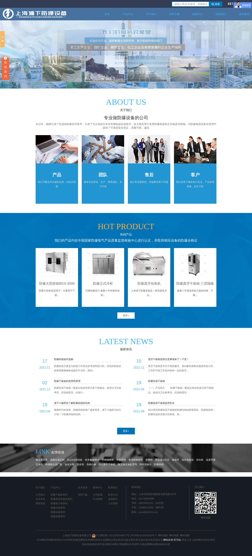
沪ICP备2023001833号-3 (143, 535)
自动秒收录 (91, 544)
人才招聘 (113, 503)
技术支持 (82, 487)
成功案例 (244, 14)
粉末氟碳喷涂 (92, 459)
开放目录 (158, 539)
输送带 (175, 459)
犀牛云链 (139, 544)
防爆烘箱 (159, 464)
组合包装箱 (188, 459)
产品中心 (128, 14)
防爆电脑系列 (58, 516)
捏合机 (199, 459)
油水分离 (69, 464)
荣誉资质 (40, 503)
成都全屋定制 (57, 459)
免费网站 (149, 544)
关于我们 (151, 14)
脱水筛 (80, 464)
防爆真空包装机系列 (61, 499)
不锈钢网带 (108, 459)
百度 (167, 544)
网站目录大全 (98, 539)
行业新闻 (98, 499)
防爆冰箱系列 (58, 512)
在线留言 (113, 499)
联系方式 (113, 494)
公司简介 (40, 494)
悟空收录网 (104, 544)
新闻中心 (197, 14)
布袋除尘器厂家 (53, 464)
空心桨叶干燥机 (107, 464)
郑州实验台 (145, 464)
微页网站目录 (83, 539)
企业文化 (40, 499)
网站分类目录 (113, 539)
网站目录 (129, 544)
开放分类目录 (145, 539)
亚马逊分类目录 (129, 539)
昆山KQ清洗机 (74, 459)
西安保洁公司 (162, 459)
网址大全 (187, 539)
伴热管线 (121, 459)
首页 (107, 14)
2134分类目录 (67, 539)
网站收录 (55, 539)
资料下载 (174, 14)
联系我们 (221, 14)
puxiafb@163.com (148, 512)
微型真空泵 (42, 459)
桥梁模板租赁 (136, 459)
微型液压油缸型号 (127, 464)
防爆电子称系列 (59, 503)
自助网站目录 (200, 539)
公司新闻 (98, 494)
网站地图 (205, 517)
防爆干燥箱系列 (59, 494)
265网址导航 (117, 544)
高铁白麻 (91, 464)
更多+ (126, 315)
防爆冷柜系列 (58, 507)
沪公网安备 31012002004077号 (110, 535)
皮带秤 (149, 459)
